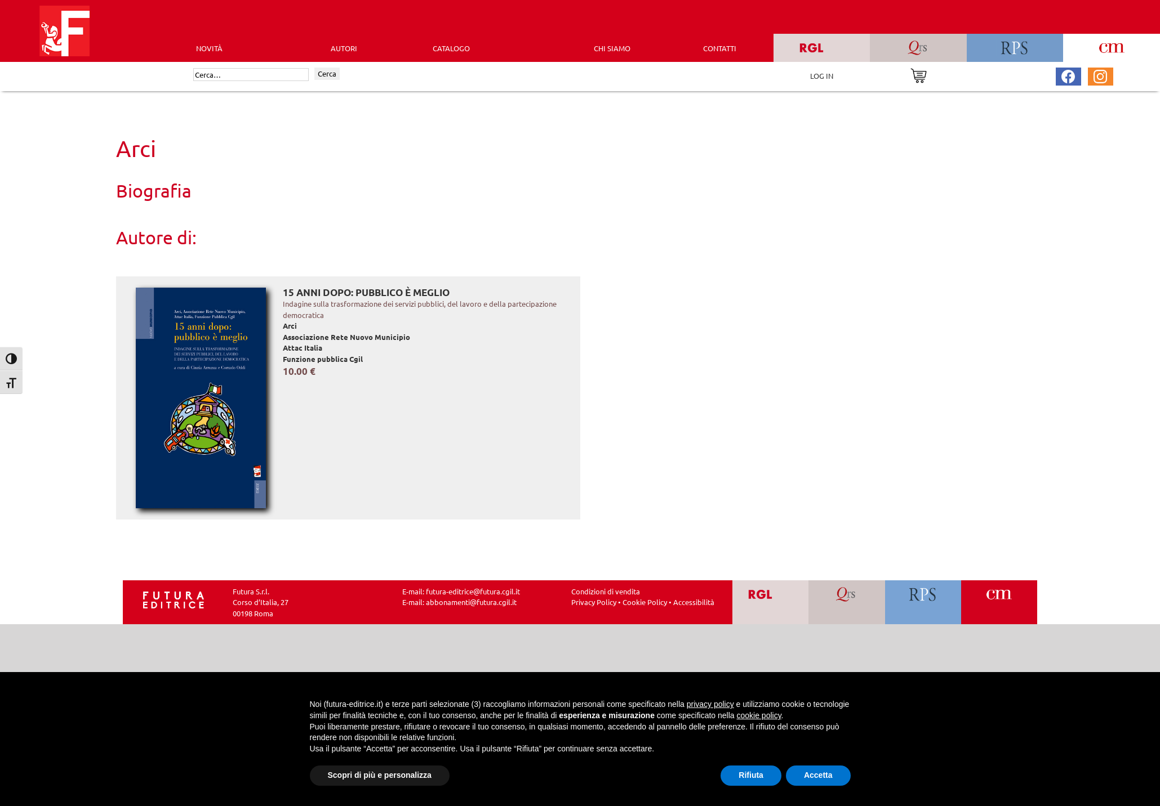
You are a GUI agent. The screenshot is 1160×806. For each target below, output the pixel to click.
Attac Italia (302, 347)
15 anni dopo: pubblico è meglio (366, 292)
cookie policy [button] (758, 715)
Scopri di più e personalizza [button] (380, 775)
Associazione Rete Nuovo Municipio (346, 337)
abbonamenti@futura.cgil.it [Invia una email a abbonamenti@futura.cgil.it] (471, 602)
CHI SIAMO (612, 48)
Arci (290, 325)
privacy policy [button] (710, 704)
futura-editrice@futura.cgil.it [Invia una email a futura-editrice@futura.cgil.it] (473, 591)
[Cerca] (251, 75)
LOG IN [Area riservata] (821, 75)
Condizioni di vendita (605, 591)
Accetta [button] (818, 775)
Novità (209, 48)
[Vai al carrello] (918, 74)
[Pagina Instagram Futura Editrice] (1100, 75)
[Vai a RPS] (923, 602)
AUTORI (344, 48)
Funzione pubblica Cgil (323, 359)
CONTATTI (719, 48)
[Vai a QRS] (846, 602)
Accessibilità (693, 602)
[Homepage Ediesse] (173, 598)
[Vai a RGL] (770, 602)
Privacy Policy (593, 602)
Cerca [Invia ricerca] (327, 73)
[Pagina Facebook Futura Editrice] (1068, 75)
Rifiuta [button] (751, 775)
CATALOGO (451, 48)
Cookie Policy (645, 602)
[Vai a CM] (999, 602)
